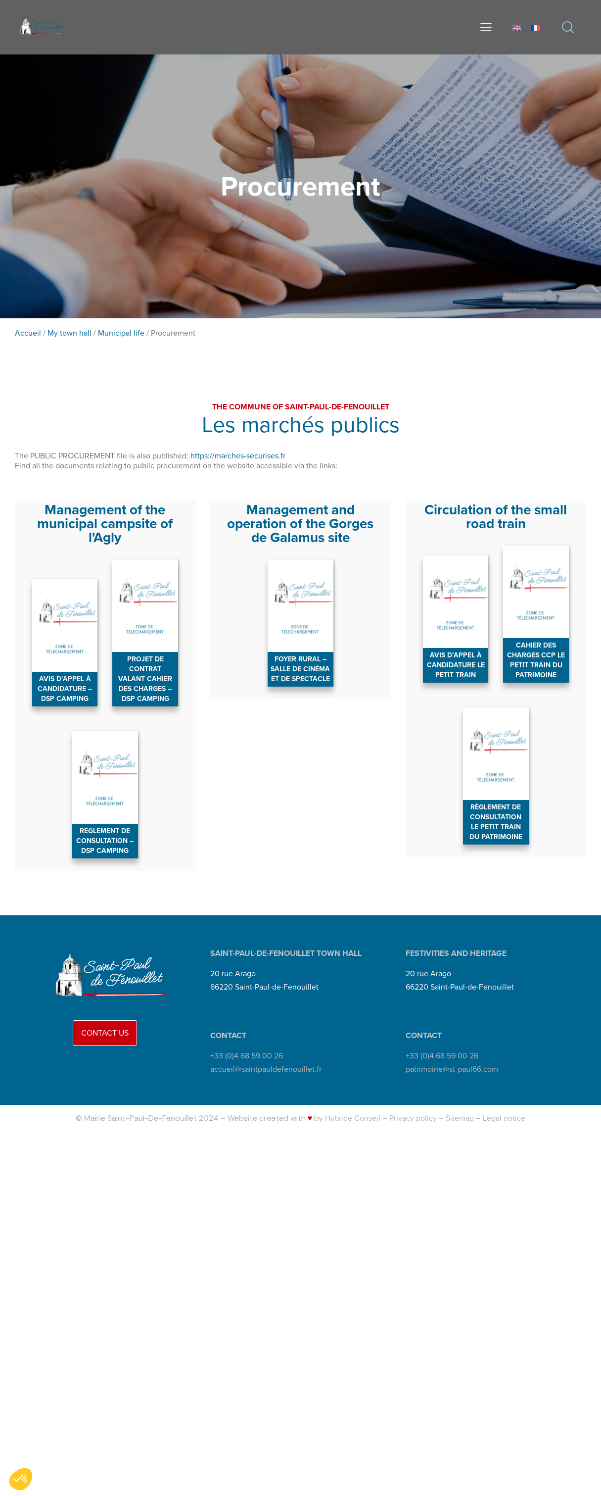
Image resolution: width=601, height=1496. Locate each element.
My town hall (69, 333)
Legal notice (504, 1118)
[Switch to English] (517, 27)
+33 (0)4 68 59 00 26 (246, 1056)
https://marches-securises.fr (237, 455)
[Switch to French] (535, 27)
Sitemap (460, 1118)
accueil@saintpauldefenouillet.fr (266, 1069)
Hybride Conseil (352, 1118)
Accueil (28, 333)
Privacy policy (413, 1118)
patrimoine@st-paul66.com (452, 1069)
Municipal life (121, 333)
